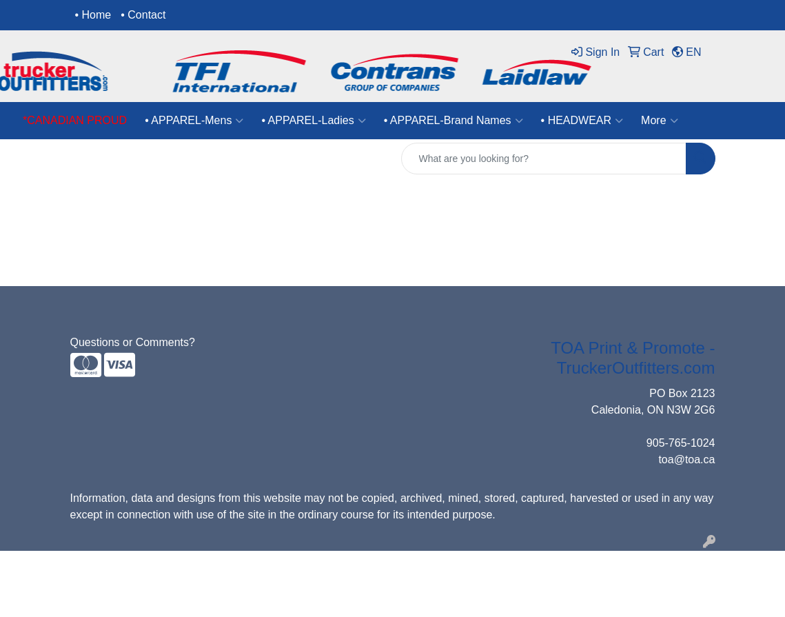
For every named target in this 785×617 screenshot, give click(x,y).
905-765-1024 (680, 443)
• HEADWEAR (582, 120)
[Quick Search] (543, 158)
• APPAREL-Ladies (313, 120)
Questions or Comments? (132, 342)
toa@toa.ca (686, 459)
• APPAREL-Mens (194, 120)
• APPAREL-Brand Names (453, 120)
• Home (93, 15)
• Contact (143, 15)
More (659, 120)
